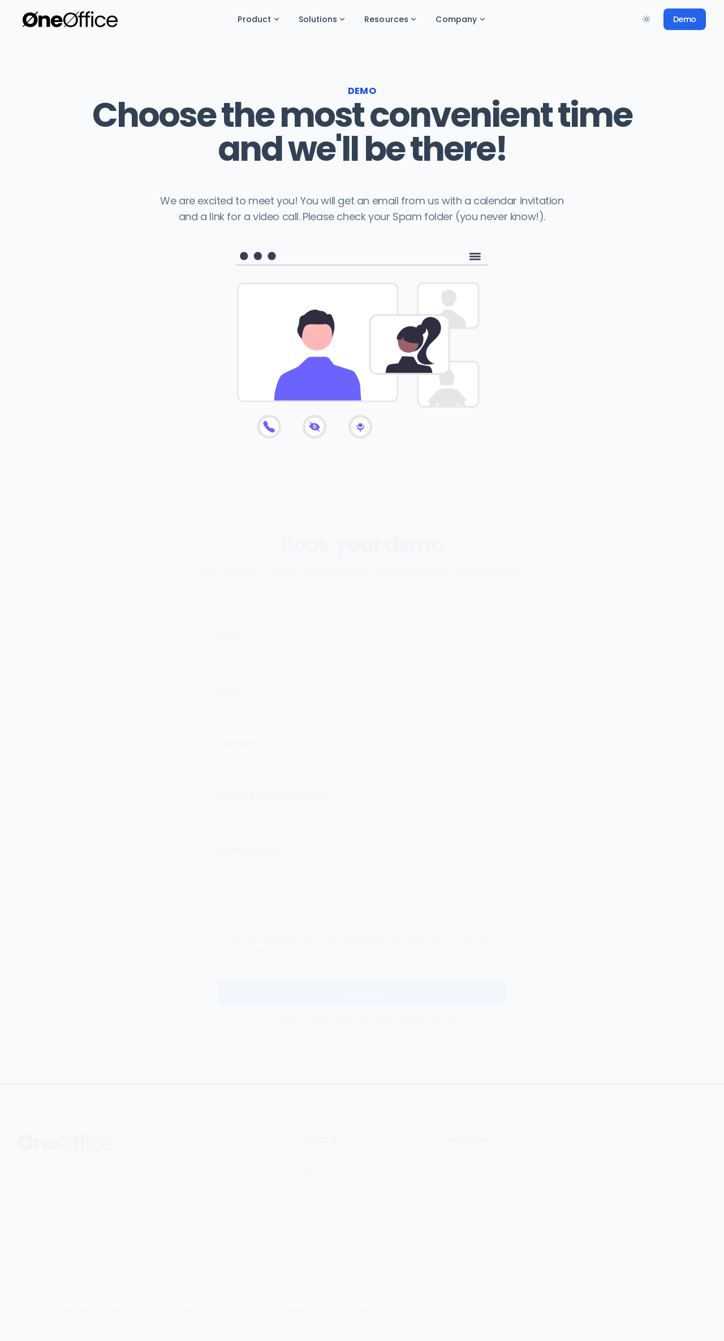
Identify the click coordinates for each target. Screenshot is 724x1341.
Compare (323, 1182)
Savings (319, 1195)
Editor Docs (468, 1209)
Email (228, 685)
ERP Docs (464, 1195)
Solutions (322, 19)
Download (324, 1250)
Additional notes (250, 844)
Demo (684, 19)
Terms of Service (106, 1163)
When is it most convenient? (272, 791)
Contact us (362, 988)
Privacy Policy (43, 1163)
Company (461, 19)
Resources (390, 19)
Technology (327, 1236)
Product (259, 19)
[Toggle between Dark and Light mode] (646, 19)
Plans (314, 1168)
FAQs (456, 1168)
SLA (149, 1163)
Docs (457, 1182)
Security (319, 1209)
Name (229, 631)
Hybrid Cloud (329, 1222)
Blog (455, 1154)
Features (321, 1154)
